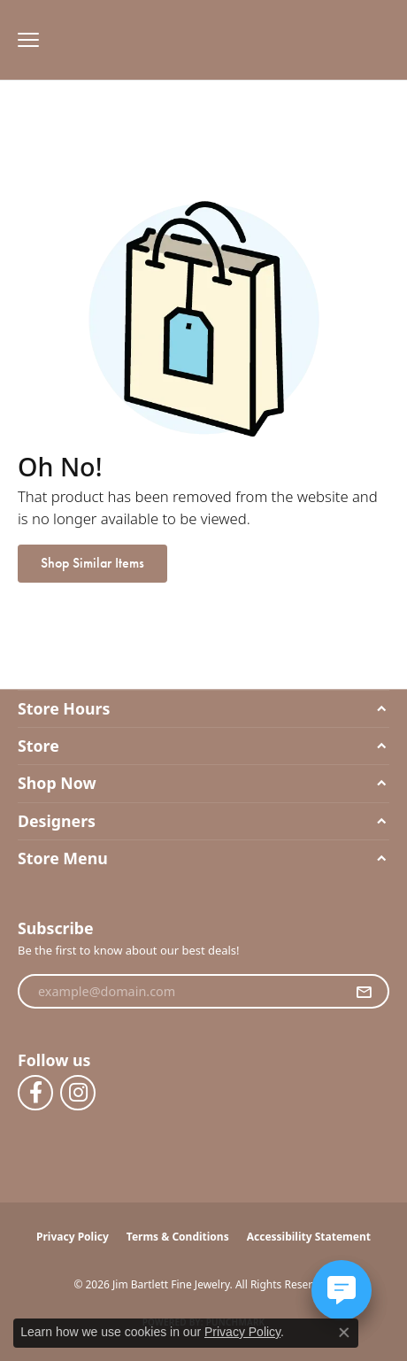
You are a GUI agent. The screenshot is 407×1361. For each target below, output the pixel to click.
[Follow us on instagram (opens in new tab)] (78, 1092)
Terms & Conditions (178, 1236)
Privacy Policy (72, 1236)
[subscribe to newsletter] (364, 992)
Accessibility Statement (309, 1236)
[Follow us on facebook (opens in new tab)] (35, 1092)
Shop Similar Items (92, 562)
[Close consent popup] (344, 1332)
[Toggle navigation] (24, 40)
